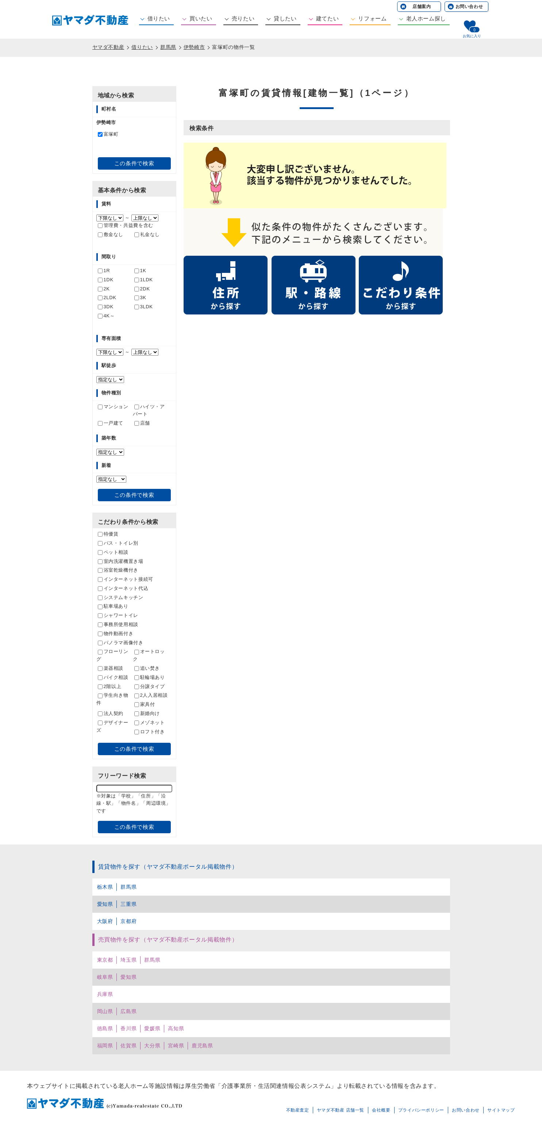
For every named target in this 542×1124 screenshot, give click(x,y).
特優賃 (108, 534)
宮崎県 (176, 1045)
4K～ (106, 315)
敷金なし (111, 234)
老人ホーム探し (426, 18)
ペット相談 (113, 552)
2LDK (107, 297)
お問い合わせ (469, 6)
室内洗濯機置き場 (120, 561)
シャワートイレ (118, 615)
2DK (142, 288)
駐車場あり (113, 606)
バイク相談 (113, 677)
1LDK (143, 279)
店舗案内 (421, 6)
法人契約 (111, 713)
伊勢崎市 (194, 47)
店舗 (142, 423)
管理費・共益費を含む (125, 225)
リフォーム (372, 18)
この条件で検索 (134, 163)
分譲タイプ (149, 686)
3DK (106, 306)
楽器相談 (111, 668)
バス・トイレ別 (118, 543)
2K (104, 288)
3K (140, 297)
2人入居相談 (151, 695)
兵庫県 (105, 994)
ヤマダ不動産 (108, 47)
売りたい (243, 18)
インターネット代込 (123, 588)
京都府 (128, 921)
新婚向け (147, 713)
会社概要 (381, 1110)
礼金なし (147, 234)
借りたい (158, 18)
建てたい (327, 18)
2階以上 (110, 686)
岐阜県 (105, 977)
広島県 (128, 1011)
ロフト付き (149, 731)
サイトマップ (501, 1110)
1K (140, 270)
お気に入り (472, 36)
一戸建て (111, 423)
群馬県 (168, 47)
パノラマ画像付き (120, 642)
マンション (113, 406)
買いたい (200, 18)
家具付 (144, 704)
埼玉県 (128, 960)
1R (104, 270)
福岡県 (105, 1045)
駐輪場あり (149, 677)
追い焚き (147, 668)
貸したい (285, 18)
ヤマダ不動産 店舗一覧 (340, 1110)
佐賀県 (128, 1045)
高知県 (176, 1028)
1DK (106, 279)
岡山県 (105, 1011)
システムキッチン (120, 597)
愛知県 (105, 904)
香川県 (128, 1028)
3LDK (143, 306)
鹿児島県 (202, 1045)
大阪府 (105, 921)
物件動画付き (116, 633)
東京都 (105, 960)
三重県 (128, 904)
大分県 (152, 1045)
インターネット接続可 (125, 579)
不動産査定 (297, 1110)
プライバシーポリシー (421, 1110)
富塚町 (108, 134)
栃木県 (105, 887)
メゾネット (149, 722)
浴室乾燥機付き (118, 570)
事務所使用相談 (118, 624)
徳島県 (105, 1028)
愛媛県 (152, 1028)
